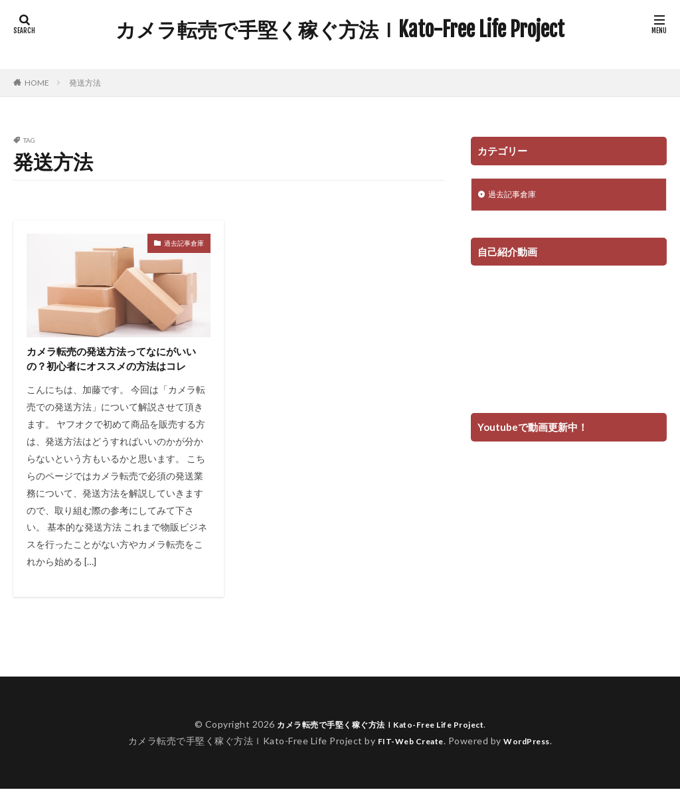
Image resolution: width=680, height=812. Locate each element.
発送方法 (85, 83)
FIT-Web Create (407, 763)
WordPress (532, 763)
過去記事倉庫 (184, 243)
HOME (37, 82)
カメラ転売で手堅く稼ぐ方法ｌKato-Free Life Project (340, 30)
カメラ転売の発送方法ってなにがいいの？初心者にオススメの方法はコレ (116, 370)
